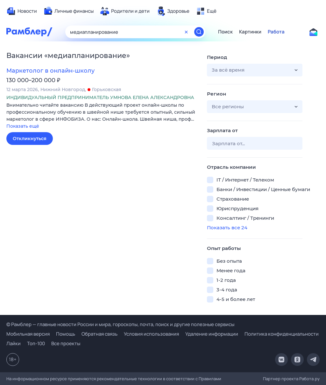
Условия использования (151, 334)
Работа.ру (309, 378)
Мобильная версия (28, 334)
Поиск (225, 32)
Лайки (13, 343)
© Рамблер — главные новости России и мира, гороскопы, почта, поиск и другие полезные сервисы (120, 324)
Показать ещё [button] (22, 126)
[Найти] (199, 31)
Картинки (250, 32)
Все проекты (65, 343)
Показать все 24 (227, 228)
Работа (276, 32)
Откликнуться (29, 138)
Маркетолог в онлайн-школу (50, 70)
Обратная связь (99, 334)
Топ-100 (36, 343)
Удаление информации (211, 334)
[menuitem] (21, 11)
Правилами (210, 378)
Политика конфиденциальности (281, 334)
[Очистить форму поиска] (186, 31)
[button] (101, 116)
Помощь (65, 334)
